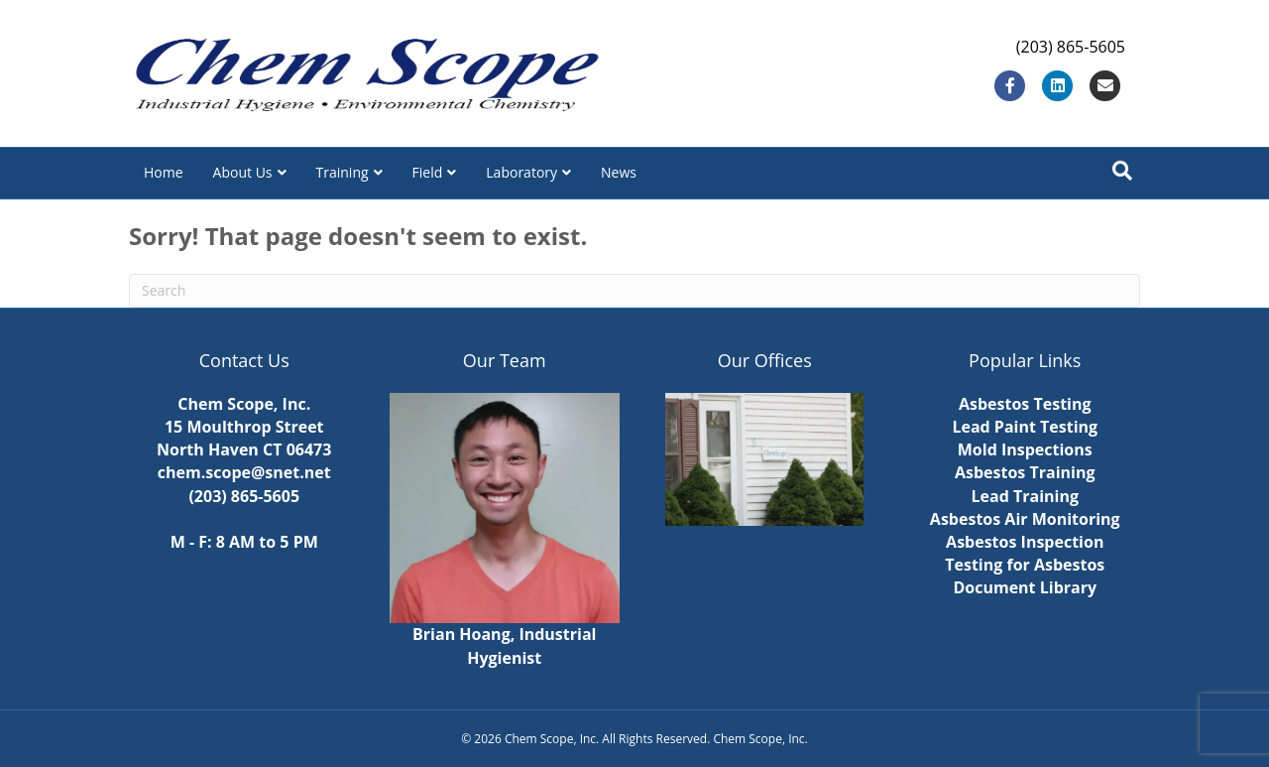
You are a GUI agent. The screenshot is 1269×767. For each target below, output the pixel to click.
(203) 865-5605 (243, 496)
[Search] (1122, 171)
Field (427, 172)
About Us (243, 172)
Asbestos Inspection (1024, 542)
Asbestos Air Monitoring (1025, 519)
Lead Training (1025, 496)
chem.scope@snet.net (244, 472)
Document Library (1024, 587)
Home (163, 172)
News (618, 172)
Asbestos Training (1025, 472)
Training (342, 172)
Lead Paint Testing (1024, 427)
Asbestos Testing (1025, 404)
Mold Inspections (1025, 449)
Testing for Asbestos (1024, 564)
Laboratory (521, 172)
